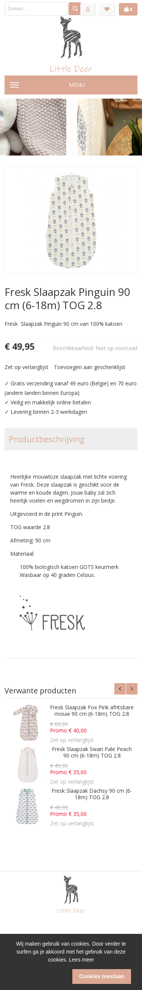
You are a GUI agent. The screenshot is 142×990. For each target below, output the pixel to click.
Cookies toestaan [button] (101, 976)
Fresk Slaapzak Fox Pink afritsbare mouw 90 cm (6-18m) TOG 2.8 (92, 711)
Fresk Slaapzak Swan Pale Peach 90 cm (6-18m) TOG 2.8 (92, 752)
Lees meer (81, 960)
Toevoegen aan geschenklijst (89, 367)
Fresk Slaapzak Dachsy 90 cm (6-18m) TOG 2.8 (91, 794)
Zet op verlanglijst (26, 367)
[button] (40, 977)
